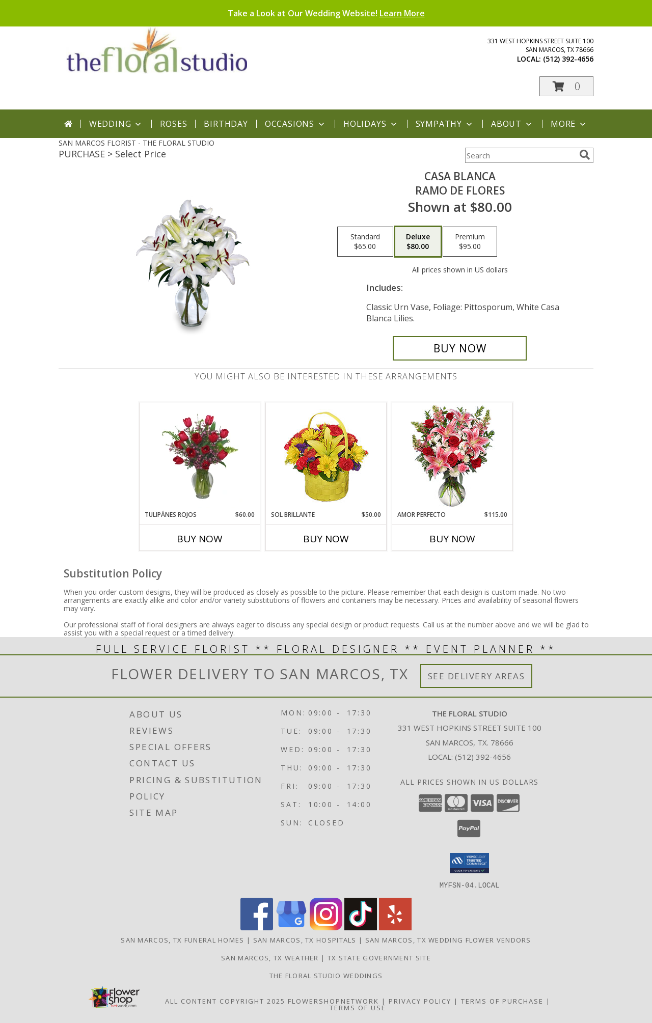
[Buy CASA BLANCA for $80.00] (460, 348)
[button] (566, 86)
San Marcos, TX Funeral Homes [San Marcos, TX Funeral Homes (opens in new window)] (182, 939)
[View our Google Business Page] (291, 927)
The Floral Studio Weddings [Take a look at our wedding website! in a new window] (326, 975)
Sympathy (445, 123)
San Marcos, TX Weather (270, 957)
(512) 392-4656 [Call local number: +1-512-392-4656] (568, 59)
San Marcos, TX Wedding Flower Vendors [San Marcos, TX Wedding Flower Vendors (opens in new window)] (448, 939)
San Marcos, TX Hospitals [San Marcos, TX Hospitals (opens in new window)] (305, 939)
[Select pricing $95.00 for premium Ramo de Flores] (470, 242)
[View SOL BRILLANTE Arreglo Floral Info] (326, 456)
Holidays (370, 123)
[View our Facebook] (256, 927)
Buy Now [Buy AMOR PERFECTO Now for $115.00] (452, 538)
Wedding (116, 123)
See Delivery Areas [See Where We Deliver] (476, 676)
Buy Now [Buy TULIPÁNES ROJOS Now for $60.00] (200, 538)
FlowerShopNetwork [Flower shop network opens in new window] (333, 1000)
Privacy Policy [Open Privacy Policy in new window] (420, 1000)
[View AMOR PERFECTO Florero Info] (452, 456)
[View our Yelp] (395, 927)
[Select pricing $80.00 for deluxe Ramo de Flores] (418, 242)
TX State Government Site (379, 957)
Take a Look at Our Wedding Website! (326, 13)
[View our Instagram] (326, 927)
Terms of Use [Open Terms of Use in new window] (358, 1007)
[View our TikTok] (360, 927)
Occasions (296, 123)
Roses (173, 123)
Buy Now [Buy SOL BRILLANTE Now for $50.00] (326, 538)
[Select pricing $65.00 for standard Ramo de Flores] (365, 242)
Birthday (226, 123)
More (569, 123)
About (512, 123)
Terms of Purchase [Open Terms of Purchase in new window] (502, 1000)
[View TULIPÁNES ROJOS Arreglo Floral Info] (199, 456)
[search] (585, 154)
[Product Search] (520, 155)
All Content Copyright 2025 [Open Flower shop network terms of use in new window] (225, 1000)
